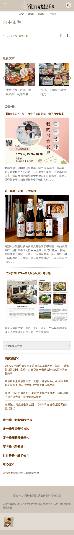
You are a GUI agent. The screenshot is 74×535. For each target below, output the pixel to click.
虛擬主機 (34, 473)
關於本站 (18, 495)
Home (21, 14)
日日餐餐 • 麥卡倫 (14, 455)
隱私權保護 (30, 495)
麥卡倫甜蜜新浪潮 (15, 428)
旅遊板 (41, 14)
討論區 (30, 14)
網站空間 (8, 473)
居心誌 (7, 464)
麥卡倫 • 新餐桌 (13, 446)
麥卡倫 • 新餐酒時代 (16, 420)
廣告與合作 (44, 495)
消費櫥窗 (12, 358)
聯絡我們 (56, 495)
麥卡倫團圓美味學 (15, 437)
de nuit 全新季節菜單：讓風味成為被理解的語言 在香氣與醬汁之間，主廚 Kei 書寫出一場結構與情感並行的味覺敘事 (37, 369)
